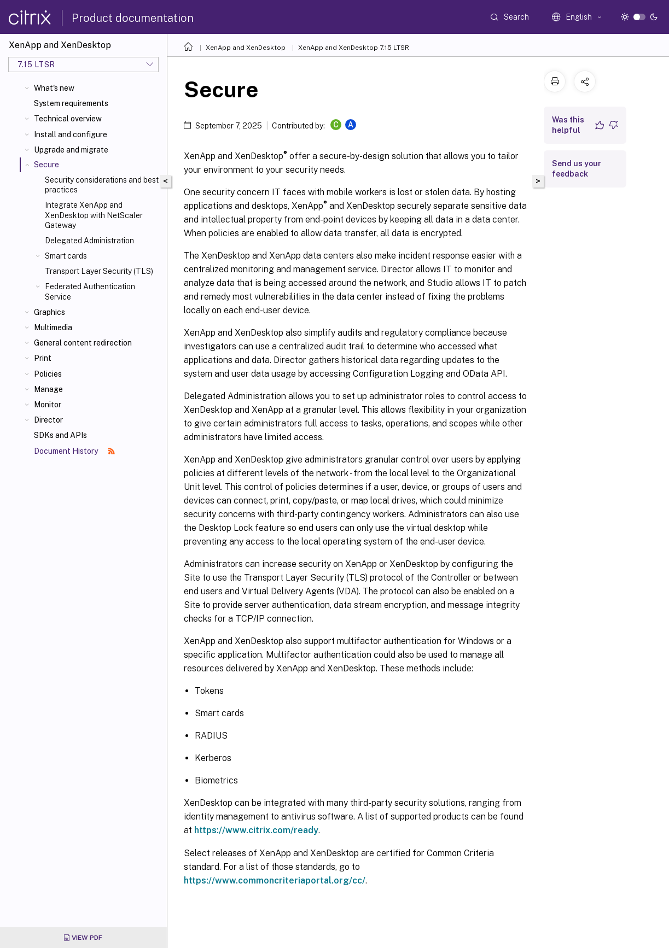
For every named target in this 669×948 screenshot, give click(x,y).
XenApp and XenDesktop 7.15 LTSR (353, 47)
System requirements (71, 103)
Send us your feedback (576, 168)
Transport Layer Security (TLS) (99, 271)
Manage (48, 389)
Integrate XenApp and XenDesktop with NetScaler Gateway (94, 215)
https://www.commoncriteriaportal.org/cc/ (274, 880)
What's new (54, 88)
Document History (74, 451)
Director (48, 420)
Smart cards (66, 255)
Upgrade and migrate (71, 149)
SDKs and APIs (60, 435)
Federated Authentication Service (90, 291)
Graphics (49, 312)
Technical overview (68, 118)
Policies (48, 374)
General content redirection (83, 342)
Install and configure (70, 134)
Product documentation (133, 18)
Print (42, 358)
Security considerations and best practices (102, 184)
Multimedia (53, 327)
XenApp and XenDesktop (246, 47)
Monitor (47, 404)
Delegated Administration (89, 240)
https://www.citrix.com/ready (256, 830)
